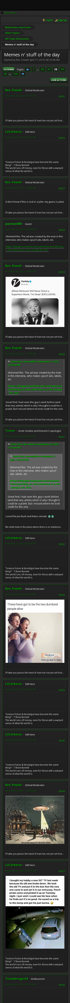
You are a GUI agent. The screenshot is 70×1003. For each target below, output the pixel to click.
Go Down (8, 69)
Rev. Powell (13, 90)
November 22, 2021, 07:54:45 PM (20, 543)
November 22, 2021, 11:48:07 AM (20, 271)
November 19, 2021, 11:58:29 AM (20, 188)
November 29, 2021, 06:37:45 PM (20, 740)
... (38, 69)
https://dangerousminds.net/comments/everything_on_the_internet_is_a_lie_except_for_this (35, 248)
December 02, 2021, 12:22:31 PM (20, 870)
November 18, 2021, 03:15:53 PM (20, 95)
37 (49, 69)
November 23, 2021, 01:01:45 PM (20, 594)
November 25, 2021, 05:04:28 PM (20, 689)
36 (42, 69)
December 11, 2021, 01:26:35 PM (20, 984)
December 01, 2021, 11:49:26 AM (20, 790)
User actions (59, 80)
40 (5, 73)
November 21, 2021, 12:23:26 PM (20, 229)
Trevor (10, 431)
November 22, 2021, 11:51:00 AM (20, 353)
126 (15, 73)
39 (62, 69)
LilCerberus (13, 132)
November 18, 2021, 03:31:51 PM (20, 137)
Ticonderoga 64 (16, 979)
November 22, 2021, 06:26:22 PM (20, 436)
